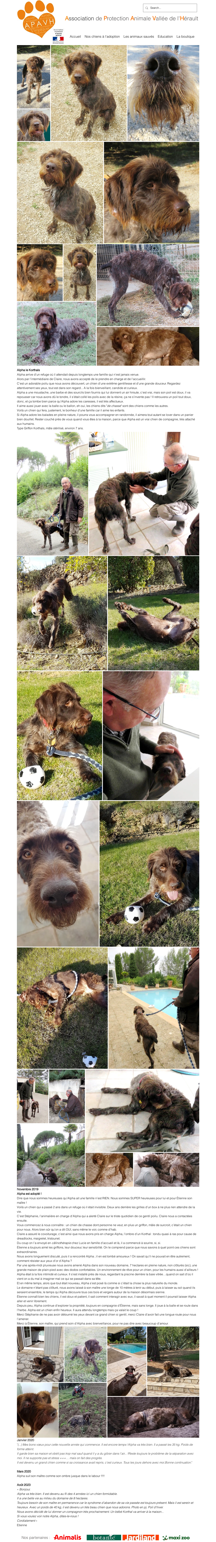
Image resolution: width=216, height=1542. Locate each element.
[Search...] (169, 8)
